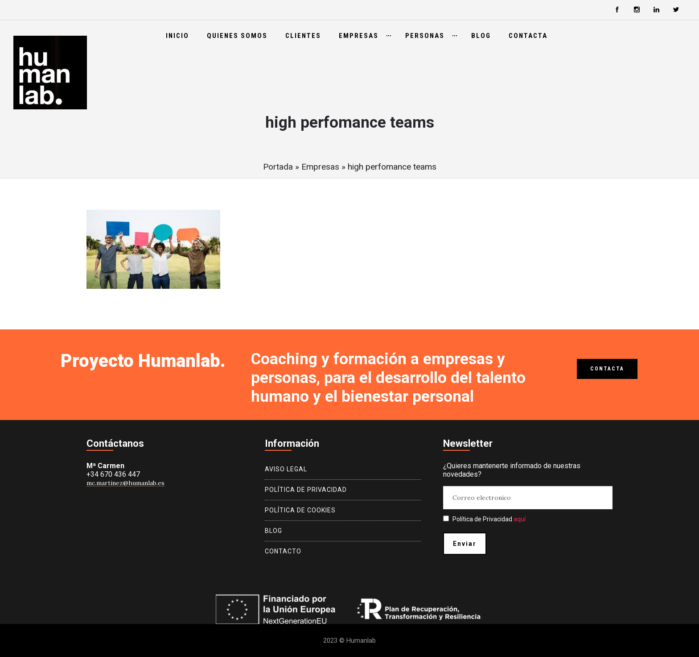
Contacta (528, 36)
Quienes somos (237, 36)
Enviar (465, 543)
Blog (481, 36)
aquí (520, 519)
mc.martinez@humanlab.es (125, 483)
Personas (424, 36)
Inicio (177, 36)
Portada (278, 167)
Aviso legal (286, 469)
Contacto (283, 551)
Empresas (358, 36)
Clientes (303, 36)
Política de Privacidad (484, 519)
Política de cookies (300, 510)
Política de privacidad (306, 489)
